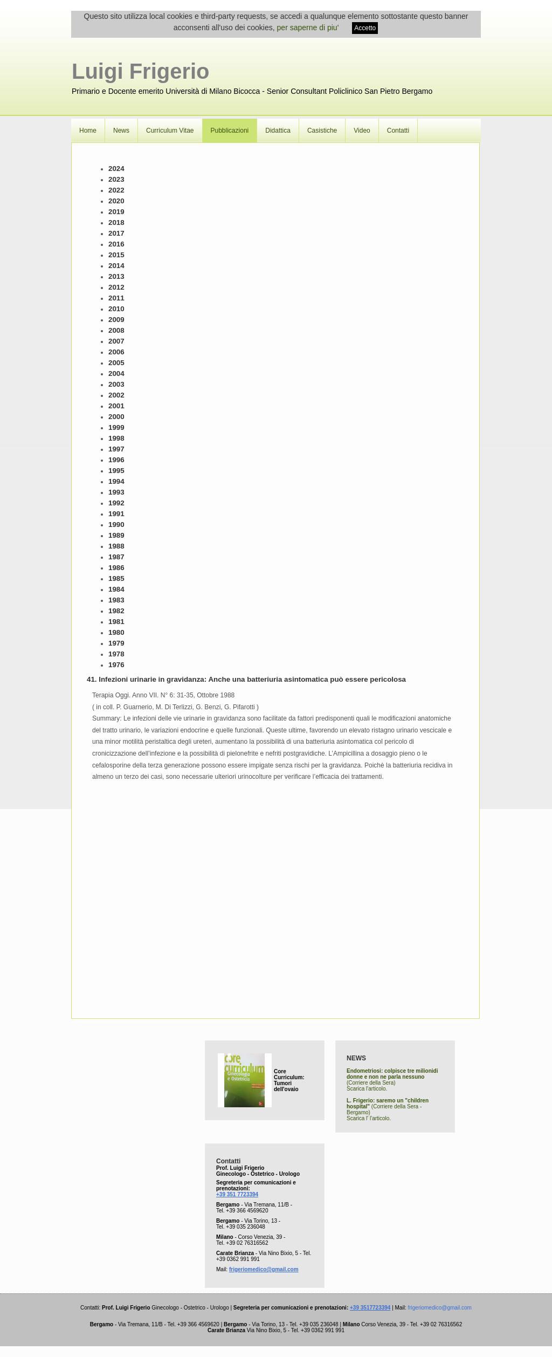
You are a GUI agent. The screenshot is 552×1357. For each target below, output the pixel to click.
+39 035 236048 (245, 1227)
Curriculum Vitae (170, 130)
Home (87, 130)
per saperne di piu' (308, 27)
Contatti (398, 130)
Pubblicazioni (230, 130)
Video (362, 130)
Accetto (365, 28)
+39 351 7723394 (237, 1194)
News (121, 130)
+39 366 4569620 (247, 1211)
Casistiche (322, 130)
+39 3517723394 (370, 1308)
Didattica (278, 130)
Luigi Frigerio (141, 71)
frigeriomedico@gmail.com (264, 1269)
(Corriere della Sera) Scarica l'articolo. (392, 1080)
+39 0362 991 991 (238, 1259)
